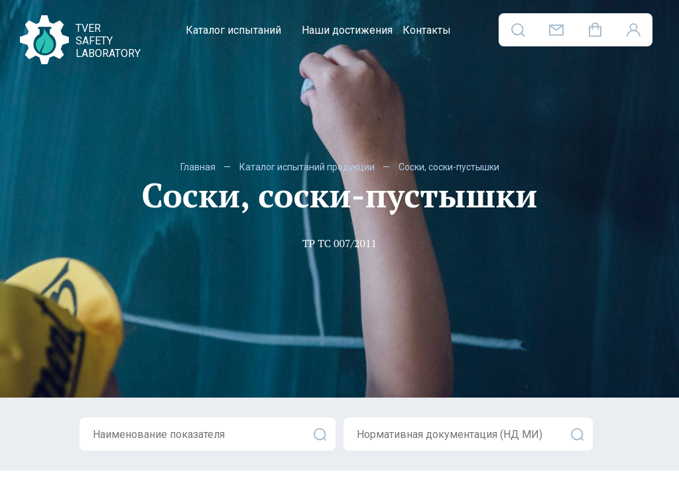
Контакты (426, 30)
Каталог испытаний (233, 30)
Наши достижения (347, 30)
